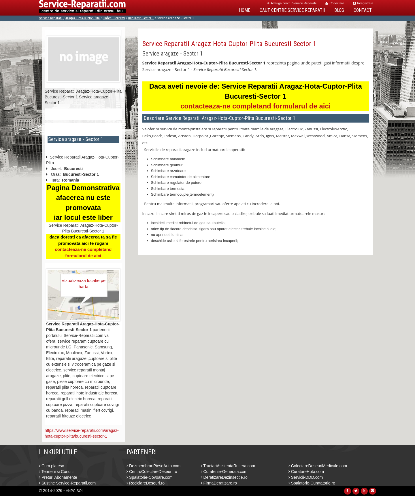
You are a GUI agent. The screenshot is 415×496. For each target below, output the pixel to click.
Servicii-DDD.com (305, 477)
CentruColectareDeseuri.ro (152, 471)
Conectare (334, 3)
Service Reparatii (51, 18)
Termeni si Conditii (56, 471)
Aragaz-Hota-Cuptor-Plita (82, 18)
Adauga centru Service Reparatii (291, 3)
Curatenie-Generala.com (224, 471)
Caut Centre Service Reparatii (292, 10)
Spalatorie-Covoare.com (150, 477)
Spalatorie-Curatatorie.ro (311, 483)
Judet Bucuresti (114, 18)
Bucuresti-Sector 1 (141, 18)
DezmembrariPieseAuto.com (153, 465)
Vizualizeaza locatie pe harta (83, 283)
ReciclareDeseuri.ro (146, 483)
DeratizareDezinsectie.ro (224, 477)
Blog (339, 10)
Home (244, 10)
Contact (363, 10)
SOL (80, 491)
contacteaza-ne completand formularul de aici (255, 106)
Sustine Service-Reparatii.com (67, 483)
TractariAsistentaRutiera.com (228, 465)
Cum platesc (51, 465)
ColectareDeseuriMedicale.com (317, 465)
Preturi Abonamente (58, 477)
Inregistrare (363, 3)
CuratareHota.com (306, 471)
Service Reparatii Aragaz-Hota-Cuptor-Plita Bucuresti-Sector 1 (229, 44)
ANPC (71, 491)
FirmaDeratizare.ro (219, 483)
